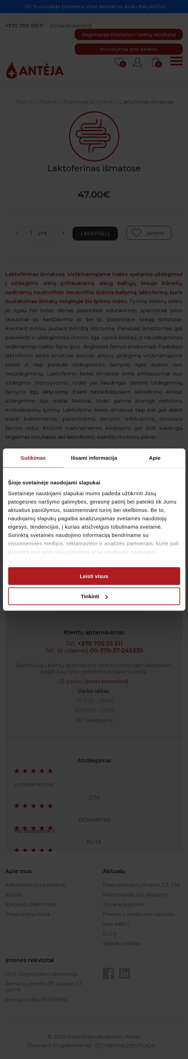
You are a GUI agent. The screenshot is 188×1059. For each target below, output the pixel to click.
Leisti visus (94, 576)
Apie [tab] (154, 457)
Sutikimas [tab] (33, 457)
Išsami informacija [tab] (94, 457)
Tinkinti (94, 596)
